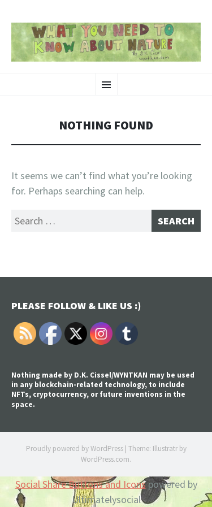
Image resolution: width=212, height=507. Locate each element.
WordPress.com (105, 459)
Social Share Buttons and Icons (80, 484)
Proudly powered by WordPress (74, 448)
